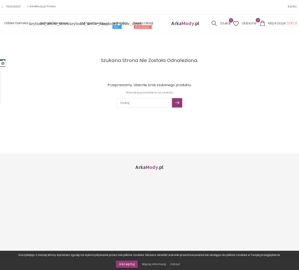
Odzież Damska (18, 23)
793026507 (13, 6)
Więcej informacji (154, 264)
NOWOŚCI (119, 23)
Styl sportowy (93, 23)
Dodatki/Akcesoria (57, 23)
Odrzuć (175, 264)
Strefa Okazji (143, 23)
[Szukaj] (144, 103)
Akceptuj (127, 264)
